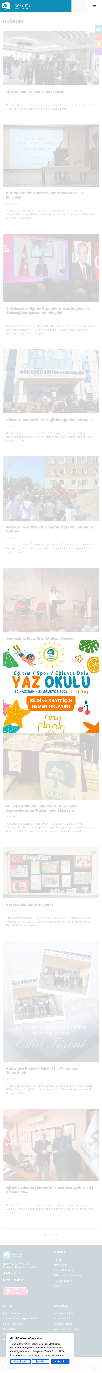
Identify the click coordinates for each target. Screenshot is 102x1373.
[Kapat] (70, 1336)
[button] (94, 6)
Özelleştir (20, 1361)
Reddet (40, 1361)
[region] (40, 1350)
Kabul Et (60, 1361)
